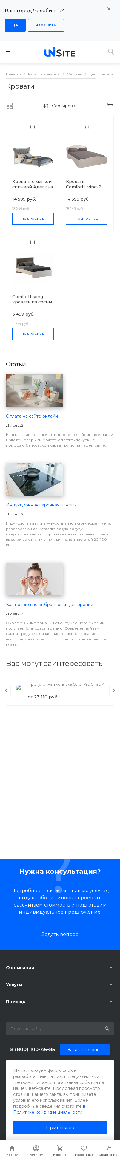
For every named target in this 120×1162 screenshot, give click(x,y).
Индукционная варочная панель (41, 505)
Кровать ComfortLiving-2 (83, 184)
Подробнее (32, 219)
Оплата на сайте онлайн (32, 416)
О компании (20, 967)
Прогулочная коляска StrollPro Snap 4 (66, 684)
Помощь (15, 1001)
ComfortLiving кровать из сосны (32, 299)
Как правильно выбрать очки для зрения (49, 604)
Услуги (14, 984)
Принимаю (60, 1127)
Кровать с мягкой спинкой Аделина (32, 184)
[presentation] (6, 690)
